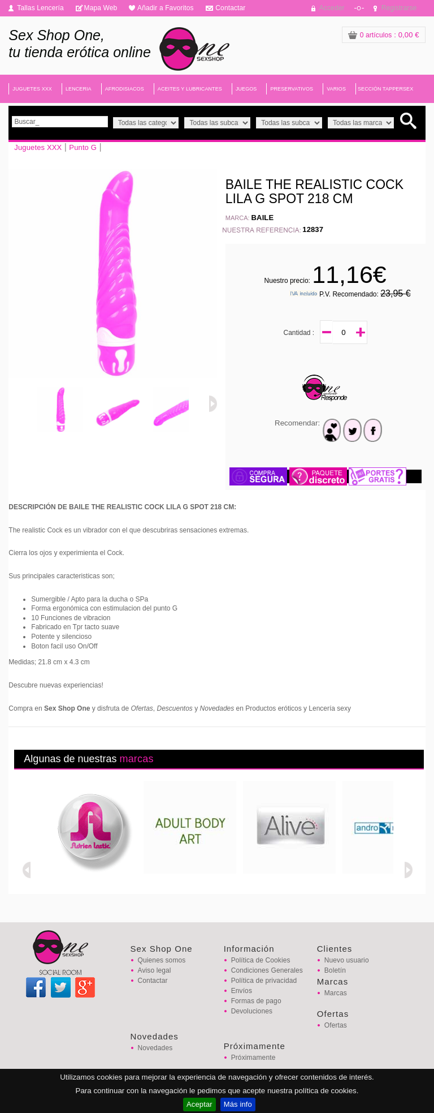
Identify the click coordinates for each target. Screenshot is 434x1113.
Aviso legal (154, 970)
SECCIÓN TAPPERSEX (385, 89)
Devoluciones (251, 1011)
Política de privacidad (264, 981)
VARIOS (336, 89)
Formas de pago (256, 1001)
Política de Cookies (260, 960)
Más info (238, 1104)
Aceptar (199, 1104)
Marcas (335, 993)
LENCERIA (79, 89)
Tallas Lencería (40, 8)
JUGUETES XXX (32, 89)
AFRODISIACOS (124, 89)
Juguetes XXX (38, 147)
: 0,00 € (383, 35)
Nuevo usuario (346, 960)
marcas (136, 758)
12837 (312, 229)
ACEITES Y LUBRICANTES (190, 89)
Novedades (155, 1048)
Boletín (335, 970)
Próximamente (253, 1058)
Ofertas (335, 1025)
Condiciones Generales (267, 970)
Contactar (230, 8)
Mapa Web (101, 8)
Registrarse (399, 8)
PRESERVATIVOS (291, 89)
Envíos (241, 991)
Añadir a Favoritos (165, 8)
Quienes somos (162, 960)
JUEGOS (246, 89)
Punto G (83, 147)
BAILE (262, 217)
